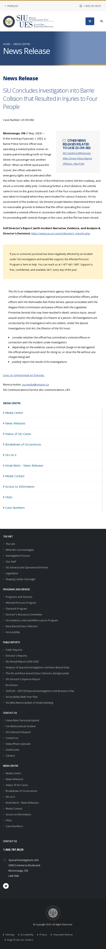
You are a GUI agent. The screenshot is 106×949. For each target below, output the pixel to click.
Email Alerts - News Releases (22, 802)
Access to (18, 486)
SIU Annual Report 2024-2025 (22, 661)
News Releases (14, 779)
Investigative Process (18, 555)
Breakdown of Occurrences (21, 790)
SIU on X (10, 796)
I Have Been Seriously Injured (22, 720)
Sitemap (9, 934)
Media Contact (14, 808)
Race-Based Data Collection (22, 626)
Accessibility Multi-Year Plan (21, 696)
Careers (10, 755)
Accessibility (13, 632)
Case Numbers (14, 826)
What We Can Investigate (20, 549)
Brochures (12, 685)
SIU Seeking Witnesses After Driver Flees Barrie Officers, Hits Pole (77, 158)
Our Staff (11, 561)
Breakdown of (22, 444)
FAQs (9, 820)
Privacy (43, 934)
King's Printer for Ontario (19, 939)
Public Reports (14, 649)
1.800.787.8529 (90, 6)
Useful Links (12, 749)
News (14, 423)
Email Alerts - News (23, 465)
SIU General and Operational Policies (27, 567)
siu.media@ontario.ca (35, 384)
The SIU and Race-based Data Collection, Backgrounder (37, 673)
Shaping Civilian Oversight (20, 579)
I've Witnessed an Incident (21, 726)
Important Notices (62, 934)
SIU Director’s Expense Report (23, 679)
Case (14, 508)
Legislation (12, 573)
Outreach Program (16, 608)
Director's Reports (16, 655)
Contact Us (12, 738)
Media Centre (22, 44)
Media (13, 413)
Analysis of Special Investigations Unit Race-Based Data (37, 667)
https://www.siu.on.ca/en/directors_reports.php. (60, 233)
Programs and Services (19, 596)
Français (11, 6)
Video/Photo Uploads (18, 743)
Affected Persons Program (21, 602)
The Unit (10, 543)
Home (6, 44)
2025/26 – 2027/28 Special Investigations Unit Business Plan (40, 690)
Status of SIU (17, 434)
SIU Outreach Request (18, 732)
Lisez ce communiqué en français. (24, 375)
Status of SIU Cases (17, 785)
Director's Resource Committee (24, 614)
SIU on (9, 455)
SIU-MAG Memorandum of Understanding (29, 702)
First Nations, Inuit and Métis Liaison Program (32, 620)
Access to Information (18, 814)
